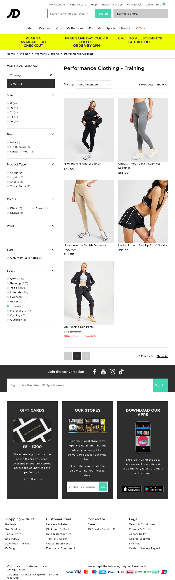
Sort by (69, 84)
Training (31, 75)
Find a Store (78, 4)
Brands (126, 28)
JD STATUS (12, 538)
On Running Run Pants (79, 326)
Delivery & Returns (58, 524)
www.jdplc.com (17, 569)
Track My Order (56, 538)
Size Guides (12, 529)
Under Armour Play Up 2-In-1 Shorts (142, 245)
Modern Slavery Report (144, 548)
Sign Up (160, 385)
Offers (140, 28)
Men (30, 28)
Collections (75, 28)
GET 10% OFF (140, 40)
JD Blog (10, 548)
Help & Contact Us (58, 534)
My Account (57, 4)
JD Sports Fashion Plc (102, 529)
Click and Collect (57, 529)
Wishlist (132, 4)
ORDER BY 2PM (87, 41)
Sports (110, 28)
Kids (59, 28)
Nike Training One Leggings (82, 163)
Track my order (112, 4)
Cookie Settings (139, 538)
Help (94, 4)
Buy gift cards (32, 479)
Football (95, 28)
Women (44, 28)
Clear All (16, 83)
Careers (93, 524)
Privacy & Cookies (141, 529)
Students (10, 524)
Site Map (135, 543)
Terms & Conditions (142, 524)
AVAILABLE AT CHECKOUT (33, 41)
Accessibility (137, 534)
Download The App (18, 543)
